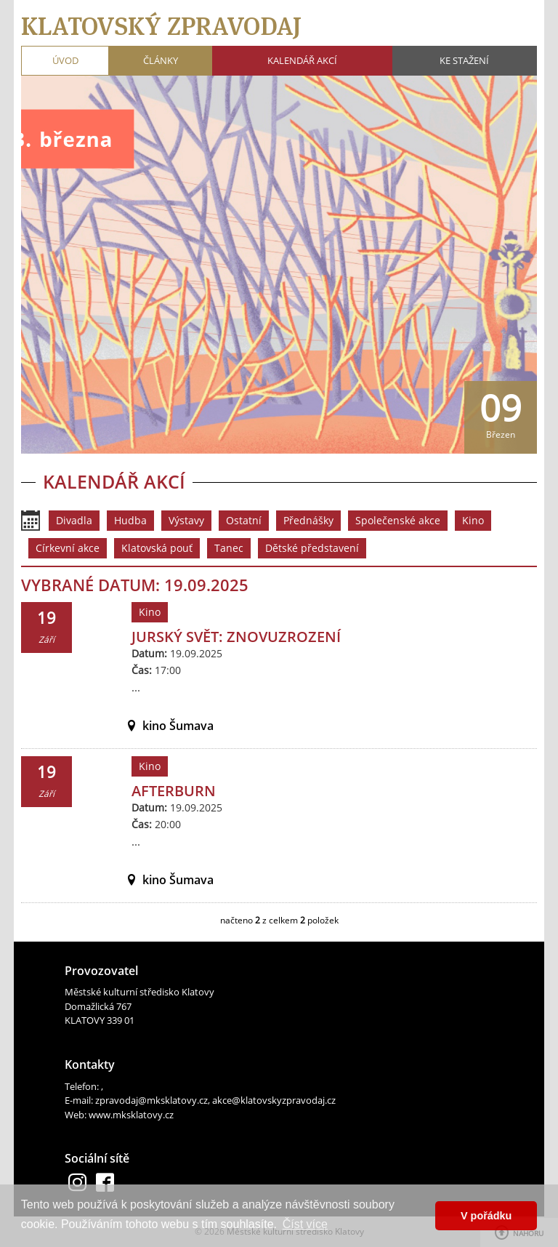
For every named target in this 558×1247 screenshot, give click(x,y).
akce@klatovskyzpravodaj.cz (274, 1100)
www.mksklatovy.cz (131, 1114)
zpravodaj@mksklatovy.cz (151, 1100)
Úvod (65, 60)
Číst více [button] (305, 1224)
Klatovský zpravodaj (161, 25)
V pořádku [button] (486, 1216)
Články (160, 60)
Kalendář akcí (302, 60)
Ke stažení (464, 60)
